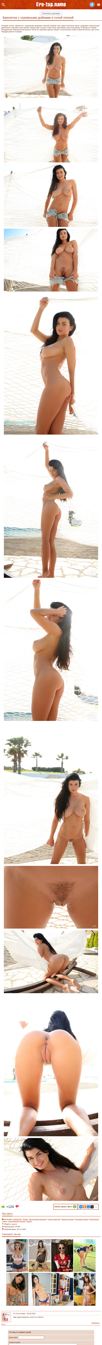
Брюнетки (17, 1219)
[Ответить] (95, 1323)
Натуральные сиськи (16, 1221)
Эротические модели (37, 1219)
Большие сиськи (81, 1219)
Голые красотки (54, 1219)
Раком (29, 1221)
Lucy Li (14, 1224)
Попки (25, 1219)
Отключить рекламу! (51, 13)
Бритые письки (68, 1219)
